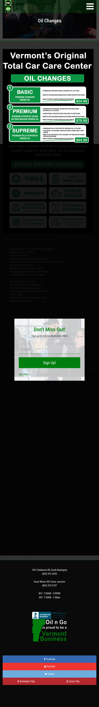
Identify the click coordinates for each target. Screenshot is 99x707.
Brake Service (13, 445)
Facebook (49, 659)
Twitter (49, 674)
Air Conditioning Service (21, 478)
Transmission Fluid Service (23, 422)
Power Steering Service (20, 434)
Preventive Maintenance (21, 511)
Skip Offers (24, 374)
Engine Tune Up (15, 489)
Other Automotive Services (23, 533)
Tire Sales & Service (18, 389)
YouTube (49, 666)
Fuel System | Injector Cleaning (26, 456)
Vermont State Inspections (23, 400)
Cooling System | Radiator (22, 411)
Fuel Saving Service (18, 522)
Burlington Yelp (26, 681)
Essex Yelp (72, 681)
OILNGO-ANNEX (15, 544)
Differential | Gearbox (19, 467)
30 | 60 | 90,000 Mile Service (24, 500)
